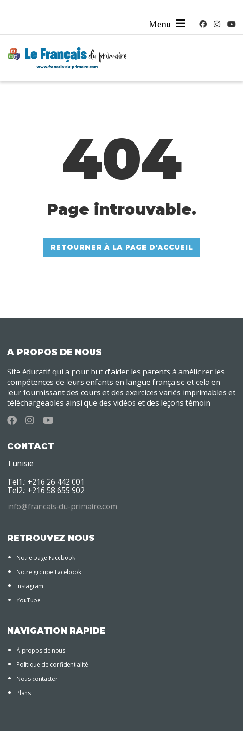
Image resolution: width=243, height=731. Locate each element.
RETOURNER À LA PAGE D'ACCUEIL (121, 247)
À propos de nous (41, 650)
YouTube (29, 600)
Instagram (30, 586)
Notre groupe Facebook (49, 572)
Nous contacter (37, 679)
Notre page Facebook (46, 558)
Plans (24, 693)
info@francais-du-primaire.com (62, 506)
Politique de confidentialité (52, 665)
